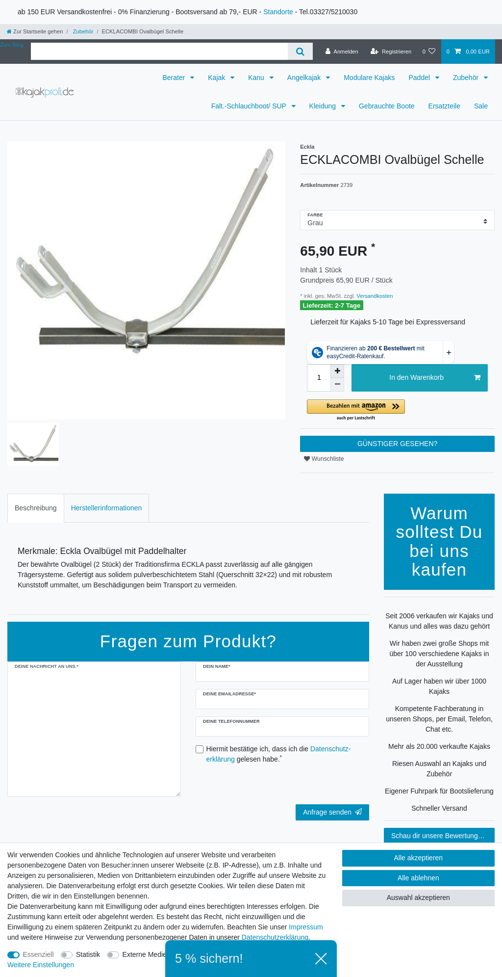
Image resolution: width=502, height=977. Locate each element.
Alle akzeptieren (418, 858)
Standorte (278, 12)
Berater (174, 77)
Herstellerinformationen (106, 508)
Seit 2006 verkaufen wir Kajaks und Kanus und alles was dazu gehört (439, 621)
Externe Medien (147, 954)
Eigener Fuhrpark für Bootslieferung (439, 791)
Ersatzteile (444, 106)
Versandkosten (374, 296)
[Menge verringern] (337, 385)
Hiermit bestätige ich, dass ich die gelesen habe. (278, 754)
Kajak (217, 77)
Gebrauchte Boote (387, 106)
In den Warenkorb (434, 377)
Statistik (88, 954)
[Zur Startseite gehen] (35, 31)
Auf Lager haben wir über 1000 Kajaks (439, 686)
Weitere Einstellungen (40, 965)
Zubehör (83, 31)
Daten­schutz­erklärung (275, 937)
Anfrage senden (332, 812)
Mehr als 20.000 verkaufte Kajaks (439, 746)
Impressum (306, 927)
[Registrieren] (391, 51)
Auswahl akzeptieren (418, 897)
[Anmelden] (342, 51)
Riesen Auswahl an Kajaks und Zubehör (439, 769)
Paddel (419, 77)
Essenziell (38, 954)
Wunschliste (324, 458)
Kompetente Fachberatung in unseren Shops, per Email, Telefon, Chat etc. (439, 719)
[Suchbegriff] (159, 51)
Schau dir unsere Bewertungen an (443, 836)
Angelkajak (305, 77)
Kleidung (323, 106)
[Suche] (300, 51)
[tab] (35, 508)
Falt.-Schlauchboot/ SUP (249, 106)
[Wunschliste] (429, 51)
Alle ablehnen (418, 878)
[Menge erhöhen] (337, 371)
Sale (481, 106)
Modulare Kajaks (369, 77)
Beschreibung (36, 508)
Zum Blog (12, 45)
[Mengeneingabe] (318, 378)
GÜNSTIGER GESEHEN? (397, 444)
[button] (397, 410)
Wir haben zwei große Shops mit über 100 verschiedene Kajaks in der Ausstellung (439, 653)
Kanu (257, 77)
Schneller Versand (439, 808)
